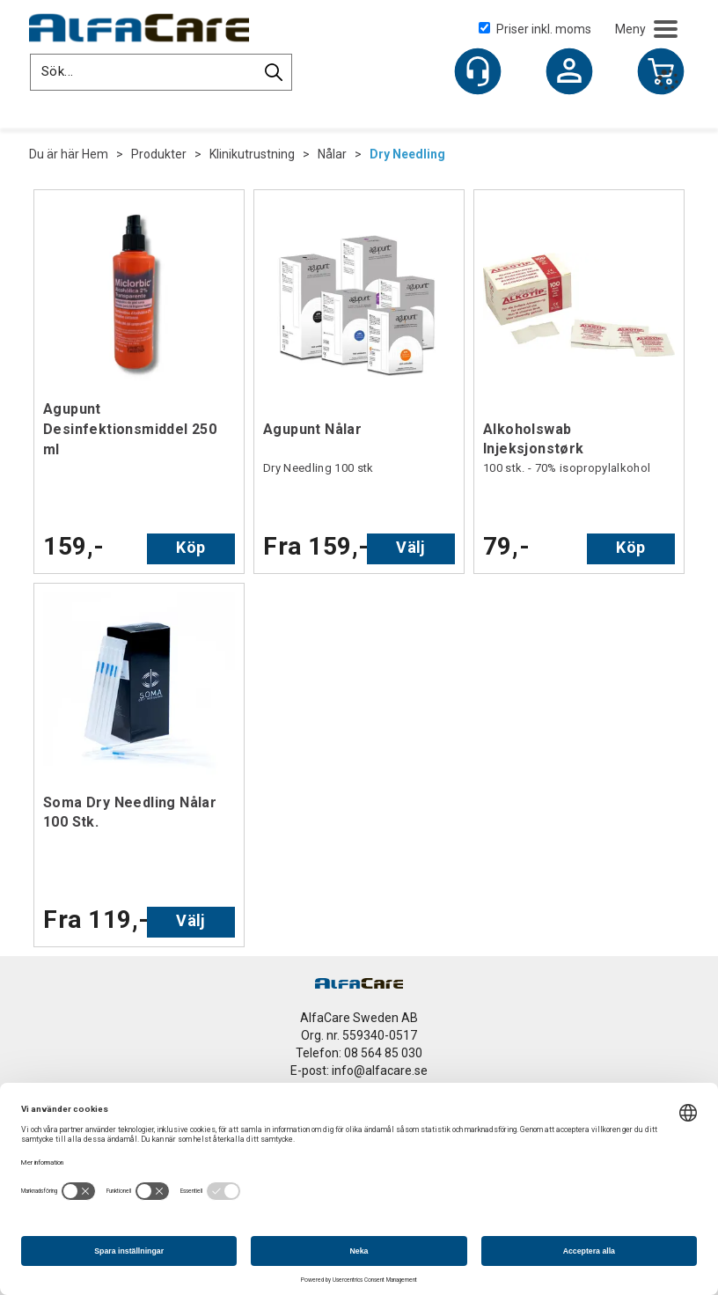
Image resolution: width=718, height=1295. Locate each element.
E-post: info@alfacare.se (359, 1070)
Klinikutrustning (252, 154)
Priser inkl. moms (535, 29)
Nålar (332, 154)
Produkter (159, 154)
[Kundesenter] (478, 71)
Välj (410, 547)
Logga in (569, 73)
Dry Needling (407, 154)
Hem (95, 154)
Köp (190, 547)
